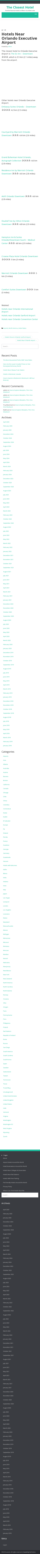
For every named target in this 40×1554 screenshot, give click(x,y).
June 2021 (6, 580)
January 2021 (7, 600)
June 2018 (6, 725)
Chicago (5, 793)
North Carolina (8, 987)
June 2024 (6, 454)
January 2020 (7, 648)
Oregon (5, 1007)
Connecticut (7, 809)
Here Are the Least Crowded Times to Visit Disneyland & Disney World (16, 365)
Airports (5, 328)
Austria (5, 772)
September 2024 (8, 442)
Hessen (5, 861)
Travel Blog (6, 1088)
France (5, 841)
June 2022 (6, 535)
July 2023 (6, 495)
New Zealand (7, 979)
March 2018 (7, 737)
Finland (5, 833)
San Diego (6, 1047)
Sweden (6, 1068)
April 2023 (6, 507)
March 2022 (7, 543)
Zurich (5, 1136)
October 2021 (7, 564)
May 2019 (6, 681)
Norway (5, 995)
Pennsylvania (7, 1015)
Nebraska (6, 962)
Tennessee (7, 1080)
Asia (4, 760)
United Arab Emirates (10, 1096)
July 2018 (6, 721)
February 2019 (7, 693)
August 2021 (7, 572)
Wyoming (6, 1132)
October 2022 (7, 519)
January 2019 (7, 697)
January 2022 (7, 551)
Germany (6, 853)
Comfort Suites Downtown (14, 289)
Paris (5, 1011)
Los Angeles (7, 910)
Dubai (5, 813)
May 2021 (6, 584)
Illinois (5, 873)
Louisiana (6, 914)
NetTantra (32, 1552)
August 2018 (7, 717)
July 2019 (6, 673)
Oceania (6, 999)
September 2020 (8, 616)
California (6, 784)
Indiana (5, 881)
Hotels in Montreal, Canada (12, 374)
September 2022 (8, 523)
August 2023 (7, 491)
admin (10, 46)
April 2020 (6, 636)
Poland (5, 1027)
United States (22, 328)
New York (6, 975)
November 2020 (8, 608)
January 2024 (7, 474)
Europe (5, 825)
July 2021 (6, 576)
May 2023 (6, 503)
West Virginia (7, 1128)
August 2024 (7, 446)
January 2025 (7, 430)
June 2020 (6, 628)
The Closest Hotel (20, 7)
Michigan (6, 934)
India (4, 877)
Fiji (4, 829)
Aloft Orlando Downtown (13, 196)
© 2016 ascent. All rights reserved (12, 1552)
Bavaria (5, 776)
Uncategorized (8, 1092)
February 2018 (7, 741)
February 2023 (7, 515)
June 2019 (6, 677)
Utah (4, 1108)
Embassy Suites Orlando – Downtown (19, 106)
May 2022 (6, 539)
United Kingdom (8, 1100)
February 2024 (7, 470)
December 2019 (8, 652)
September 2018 (8, 713)
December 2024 (8, 434)
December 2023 (8, 479)
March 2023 (7, 511)
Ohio (4, 1003)
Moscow (6, 950)
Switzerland (7, 1072)
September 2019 (8, 665)
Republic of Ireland (9, 1035)
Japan (5, 894)
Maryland (6, 922)
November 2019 (8, 656)
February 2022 (7, 547)
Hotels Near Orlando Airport (27, 340)
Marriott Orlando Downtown (15, 273)
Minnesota (6, 938)
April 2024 (6, 462)
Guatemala (6, 857)
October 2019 (7, 661)
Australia (6, 768)
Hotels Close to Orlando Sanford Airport (17, 337)
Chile (4, 797)
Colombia (6, 805)
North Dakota (7, 991)
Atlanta (5, 764)
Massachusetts (8, 926)
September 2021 (8, 567)
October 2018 (7, 709)
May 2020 (6, 632)
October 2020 (7, 612)
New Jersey (6, 966)
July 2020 (6, 624)
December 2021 (8, 555)
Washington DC (8, 1124)
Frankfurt (6, 845)
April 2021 (6, 588)
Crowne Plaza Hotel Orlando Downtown (20, 256)
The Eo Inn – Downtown (22, 53)
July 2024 (6, 450)
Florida (5, 837)
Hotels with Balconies (10, 865)
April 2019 (6, 685)
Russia (5, 1043)
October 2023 (7, 483)
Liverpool (6, 902)
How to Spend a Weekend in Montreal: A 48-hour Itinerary (19, 379)
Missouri (6, 942)
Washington (7, 1120)
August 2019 (7, 669)
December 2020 (8, 604)
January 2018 (7, 746)
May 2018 (6, 729)
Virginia (5, 1116)
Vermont (6, 1112)
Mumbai (5, 954)
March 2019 (7, 689)
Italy (4, 890)
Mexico (5, 930)
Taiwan (5, 1076)
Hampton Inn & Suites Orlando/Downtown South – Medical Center (18, 240)
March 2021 (7, 592)
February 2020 (7, 644)
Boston (5, 780)
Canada (5, 788)
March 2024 (7, 466)
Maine (5, 918)
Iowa (4, 886)
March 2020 (7, 640)
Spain (5, 1064)
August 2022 (7, 527)
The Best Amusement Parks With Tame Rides (17, 360)
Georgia (5, 849)
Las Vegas (6, 898)
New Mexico (7, 971)
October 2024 (7, 438)
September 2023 (8, 487)
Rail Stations (7, 1031)
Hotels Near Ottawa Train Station (13, 370)
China (5, 801)
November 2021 (8, 559)
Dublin (5, 817)
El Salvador (6, 821)
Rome (5, 1039)
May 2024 (6, 458)
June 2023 (6, 499)
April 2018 (6, 733)
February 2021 (7, 596)
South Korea (7, 1060)
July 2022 (6, 531)
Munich (5, 958)
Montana (6, 946)
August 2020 (7, 620)
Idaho (5, 869)
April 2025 (6, 422)
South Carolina (8, 1055)
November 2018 (8, 705)
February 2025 (7, 426)
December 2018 (8, 701)
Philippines (6, 1023)
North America (13, 328)
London (5, 906)
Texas (5, 1084)
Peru (4, 1019)
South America (8, 1051)
